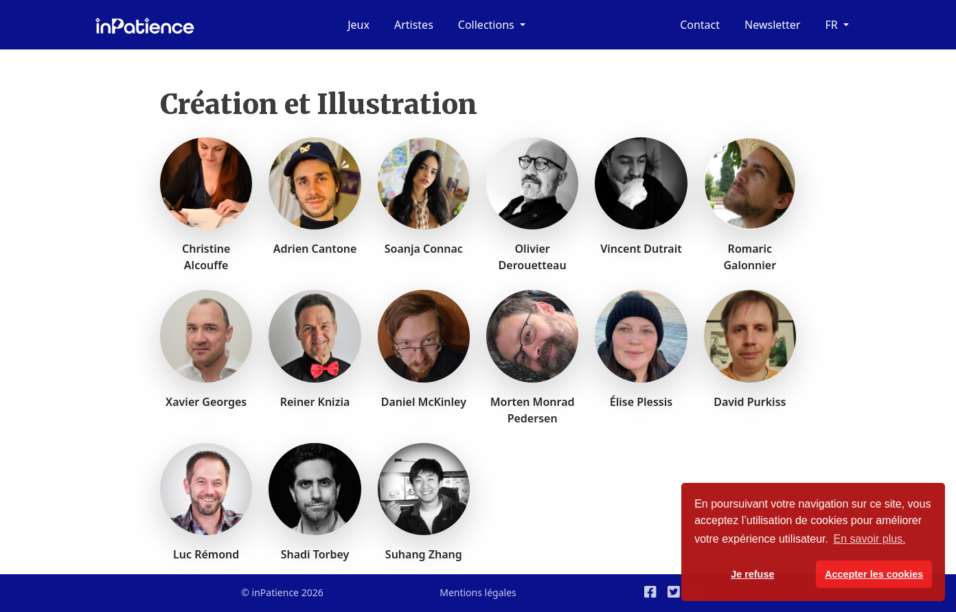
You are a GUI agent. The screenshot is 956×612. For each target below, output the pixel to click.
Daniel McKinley (423, 401)
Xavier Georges (206, 401)
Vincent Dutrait (641, 248)
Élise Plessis (641, 401)
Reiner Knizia (315, 401)
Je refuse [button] (752, 574)
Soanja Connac (424, 248)
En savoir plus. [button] (870, 539)
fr (832, 24)
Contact (700, 24)
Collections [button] (487, 24)
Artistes (413, 24)
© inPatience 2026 (282, 592)
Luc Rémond (206, 554)
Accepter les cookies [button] (874, 574)
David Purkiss (750, 401)
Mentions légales (478, 592)
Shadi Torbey (315, 554)
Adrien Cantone (315, 248)
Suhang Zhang (423, 554)
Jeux (358, 24)
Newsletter (772, 24)
